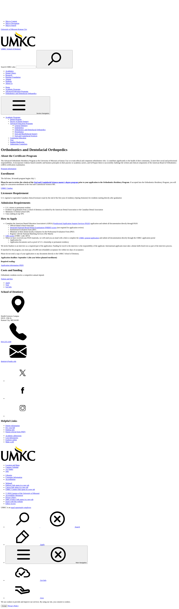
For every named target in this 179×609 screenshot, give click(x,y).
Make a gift (9, 442)
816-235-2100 (6, 342)
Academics (9, 71)
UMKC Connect (20, 489)
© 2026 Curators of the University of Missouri (22, 493)
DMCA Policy (19, 499)
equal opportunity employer (21, 507)
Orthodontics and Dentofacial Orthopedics (20, 93)
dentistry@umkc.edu (8, 361)
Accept (4, 606)
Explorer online (11, 440)
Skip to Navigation (12, 23)
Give (24, 598)
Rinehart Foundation (13, 77)
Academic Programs (12, 89)
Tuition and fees (7, 279)
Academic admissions (13, 436)
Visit (11, 140)
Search (42, 527)
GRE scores (9, 236)
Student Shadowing (17, 142)
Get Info (8, 287)
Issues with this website (14, 502)
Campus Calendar (11, 467)
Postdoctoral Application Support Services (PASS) (71, 223)
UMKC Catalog (7, 188)
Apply (7, 283)
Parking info (10, 430)
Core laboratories (11, 438)
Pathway (17, 485)
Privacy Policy (10, 497)
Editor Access (10, 504)
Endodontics (19, 128)
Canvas (16, 487)
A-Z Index (9, 469)
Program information (8, 169)
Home (7, 87)
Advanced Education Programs (16, 91)
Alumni (8, 79)
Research (8, 75)
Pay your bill (10, 428)
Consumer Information (13, 477)
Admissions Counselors (18, 144)
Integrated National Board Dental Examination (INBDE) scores (33, 228)
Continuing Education (18, 138)
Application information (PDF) (12, 265)
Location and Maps (12, 465)
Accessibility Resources (14, 495)
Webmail (8, 483)
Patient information (12, 426)
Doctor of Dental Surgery (19, 121)
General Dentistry (21, 126)
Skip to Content (11, 21)
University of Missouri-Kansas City (14, 29)
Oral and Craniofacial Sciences (26, 136)
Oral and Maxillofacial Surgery (26, 134)
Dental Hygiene (16, 119)
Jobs (7, 471)
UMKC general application (89, 238)
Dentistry (11, 49)
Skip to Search (10, 25)
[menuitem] (91, 519)
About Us (9, 83)
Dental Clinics (10, 73)
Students (8, 81)
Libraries (8, 475)
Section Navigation (25, 105)
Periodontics (19, 132)
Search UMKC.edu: (8, 67)
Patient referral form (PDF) (15, 432)
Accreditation (10, 479)
